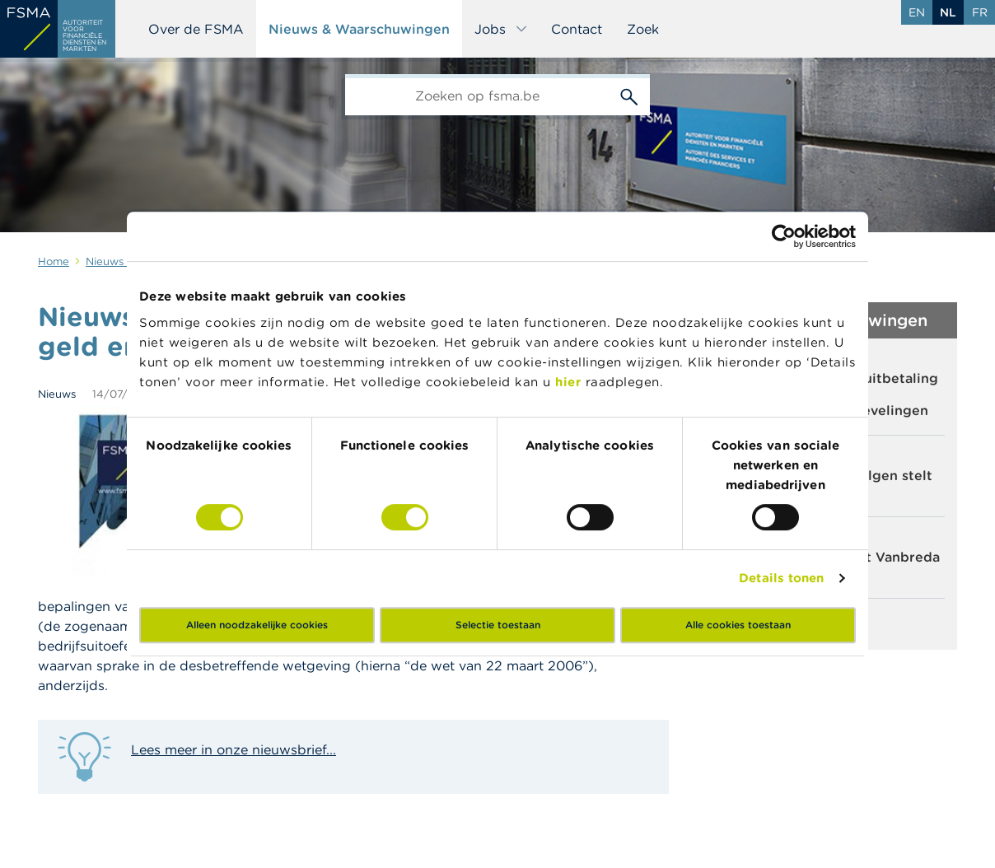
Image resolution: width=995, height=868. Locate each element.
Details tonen (781, 578)
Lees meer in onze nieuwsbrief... (233, 749)
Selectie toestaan (497, 624)
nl (948, 12)
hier (570, 382)
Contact (576, 29)
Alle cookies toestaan (738, 624)
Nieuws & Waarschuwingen (359, 29)
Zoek (643, 29)
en (917, 12)
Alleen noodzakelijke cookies (257, 624)
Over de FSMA (196, 29)
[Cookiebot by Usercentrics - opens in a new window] (784, 236)
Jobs (501, 29)
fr (980, 12)
